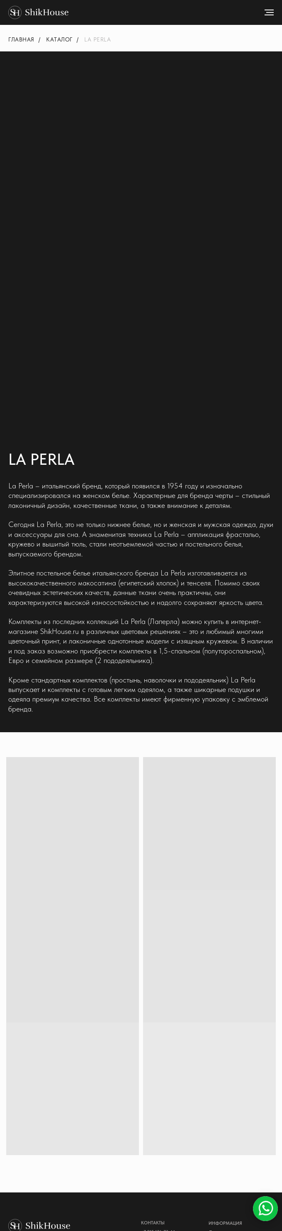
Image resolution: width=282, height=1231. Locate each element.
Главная (21, 39)
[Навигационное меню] (269, 12)
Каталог (59, 39)
